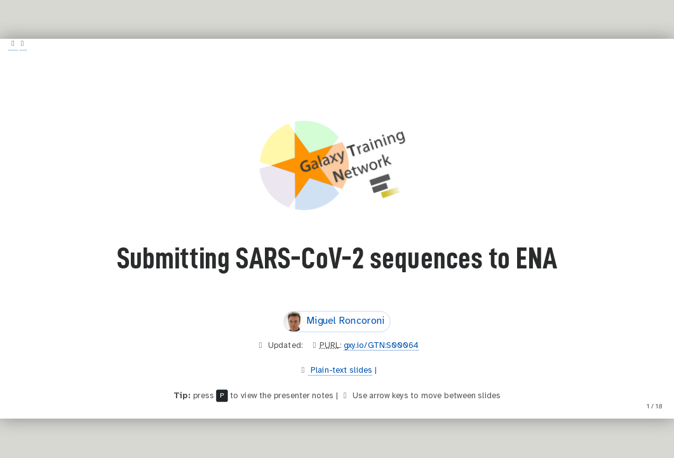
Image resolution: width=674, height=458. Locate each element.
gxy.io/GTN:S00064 (381, 345)
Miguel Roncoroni (334, 322)
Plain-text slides (340, 370)
